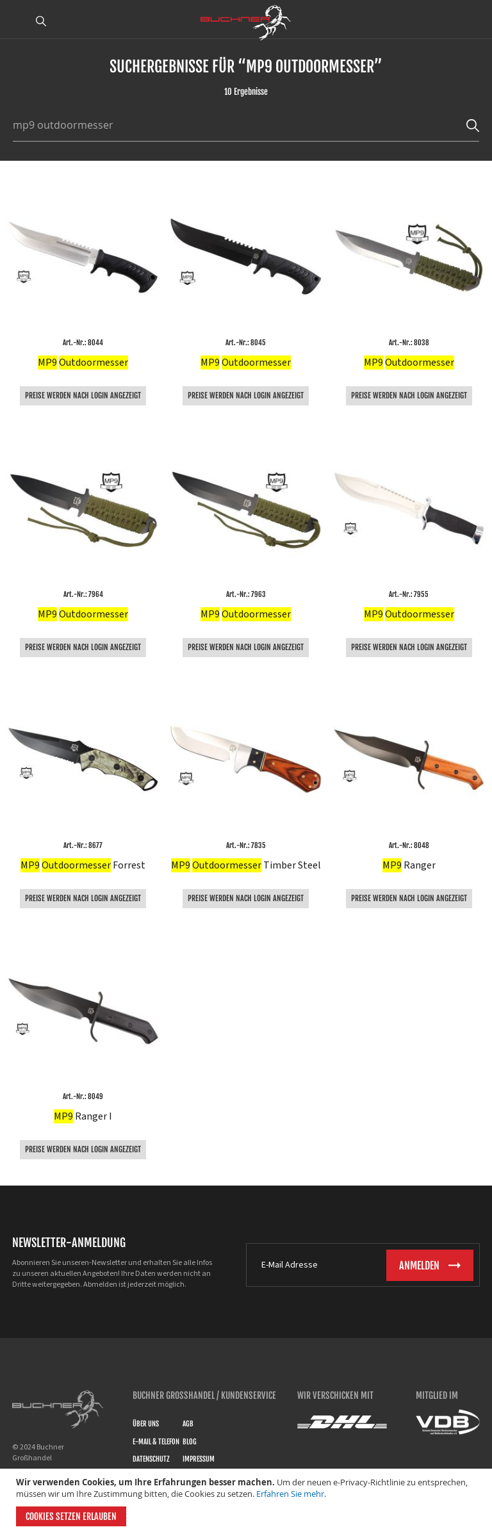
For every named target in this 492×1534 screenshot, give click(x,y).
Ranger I (83, 1116)
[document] (247, 1501)
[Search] (472, 125)
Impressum (199, 1459)
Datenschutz (151, 1459)
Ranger (409, 865)
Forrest (82, 865)
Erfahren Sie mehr (290, 1493)
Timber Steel (246, 865)
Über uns (146, 1423)
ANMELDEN (474, 21)
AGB (188, 1423)
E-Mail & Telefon (156, 1441)
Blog (190, 1441)
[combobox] (239, 125)
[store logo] (246, 22)
